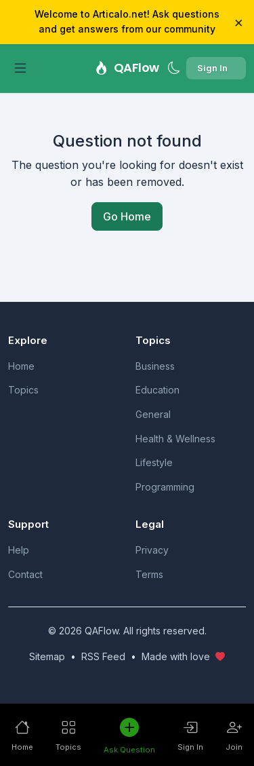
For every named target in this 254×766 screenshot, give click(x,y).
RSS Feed (103, 656)
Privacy (152, 550)
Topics (23, 390)
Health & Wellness (175, 438)
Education (157, 390)
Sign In (212, 67)
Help (18, 550)
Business (155, 366)
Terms (149, 574)
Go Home (127, 216)
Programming (164, 487)
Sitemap (47, 656)
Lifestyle (154, 462)
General (153, 414)
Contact (25, 574)
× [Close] (239, 21)
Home (21, 366)
